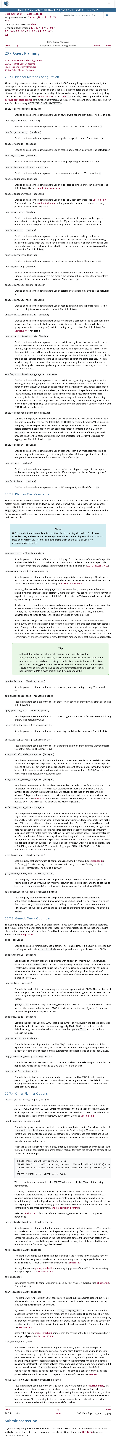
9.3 (17, 31)
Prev (7, 45)
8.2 (50, 31)
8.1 (6, 34)
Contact (86, 1441)
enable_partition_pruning (65, 1191)
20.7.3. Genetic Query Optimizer (20, 66)
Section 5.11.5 (30, 1196)
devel (34, 24)
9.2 (22, 31)
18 (39, 17)
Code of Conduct (46, 1441)
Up (17, 45)
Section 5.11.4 (21, 325)
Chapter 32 (97, 849)
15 (54, 17)
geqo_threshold (43, 1251)
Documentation (13, 13)
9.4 (12, 31)
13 (32, 27)
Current (32, 17)
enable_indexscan (46, 200)
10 (46, 27)
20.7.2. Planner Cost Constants (20, 63)
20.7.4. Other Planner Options (19, 70)
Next (108, 45)
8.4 (39, 31)
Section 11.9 (99, 197)
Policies (29, 1441)
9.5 (6, 31)
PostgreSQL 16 (34, 13)
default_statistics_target (18, 99)
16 (49, 17)
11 (41, 27)
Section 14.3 (74, 1245)
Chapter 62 (27, 921)
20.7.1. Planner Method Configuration (23, 60)
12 (37, 27)
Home (97, 45)
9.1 (28, 31)
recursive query (95, 1366)
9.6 (51, 27)
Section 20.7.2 (44, 96)
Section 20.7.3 (45, 1254)
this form (87, 1412)
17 (44, 17)
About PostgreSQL (68, 1441)
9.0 (33, 31)
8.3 (44, 31)
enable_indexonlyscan (49, 185)
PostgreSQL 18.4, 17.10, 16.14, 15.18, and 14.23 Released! (66, 9)
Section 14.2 (87, 1100)
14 (7, 20)
